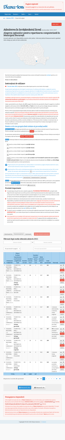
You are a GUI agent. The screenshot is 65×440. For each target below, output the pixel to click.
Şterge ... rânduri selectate (27, 136)
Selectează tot (26, 177)
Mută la (9, 157)
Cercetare (15, 14)
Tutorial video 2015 (12, 86)
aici (25, 208)
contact (49, 75)
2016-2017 (56, 24)
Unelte (23, 14)
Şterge (31, 131)
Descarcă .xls (31, 185)
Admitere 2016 (10, 18)
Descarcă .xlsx (15, 182)
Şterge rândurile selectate (42, 234)
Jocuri (29, 14)
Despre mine (8, 14)
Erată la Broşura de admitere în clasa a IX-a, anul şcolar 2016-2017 (22, 404)
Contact (36, 14)
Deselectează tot (36, 177)
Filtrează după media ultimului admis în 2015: (20, 239)
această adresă (49, 401)
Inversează (43, 177)
